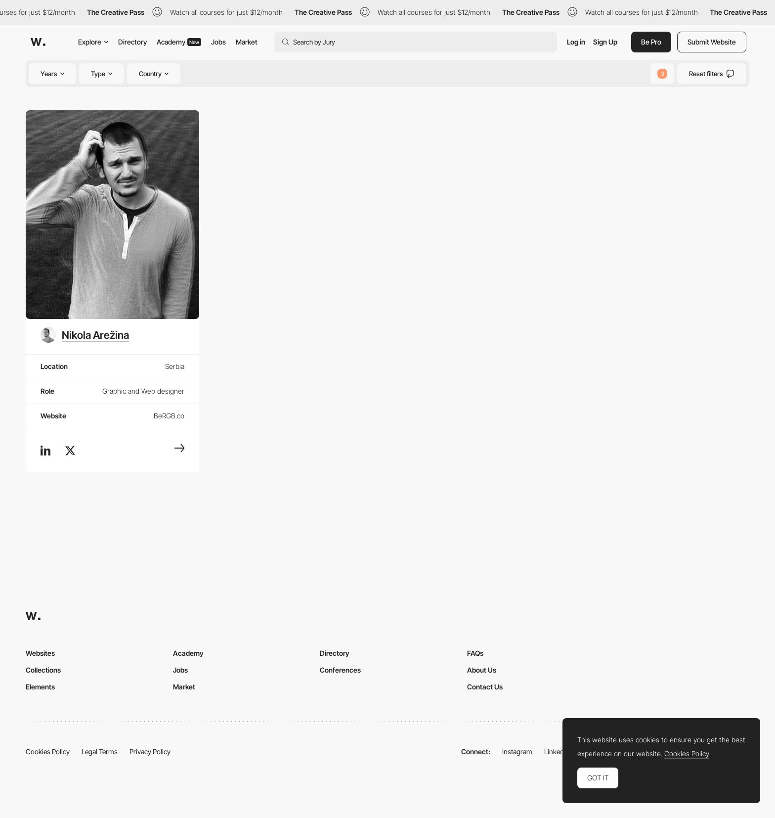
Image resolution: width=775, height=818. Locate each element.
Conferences (340, 670)
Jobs (218, 42)
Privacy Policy (150, 751)
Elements (40, 686)
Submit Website (712, 42)
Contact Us (485, 686)
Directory (132, 42)
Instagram (517, 751)
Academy (179, 42)
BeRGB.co (169, 415)
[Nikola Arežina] (85, 335)
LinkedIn (556, 751)
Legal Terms (100, 751)
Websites (40, 653)
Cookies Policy (48, 751)
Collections (43, 670)
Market (247, 42)
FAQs (475, 653)
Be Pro (651, 42)
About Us (481, 670)
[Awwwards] (38, 42)
